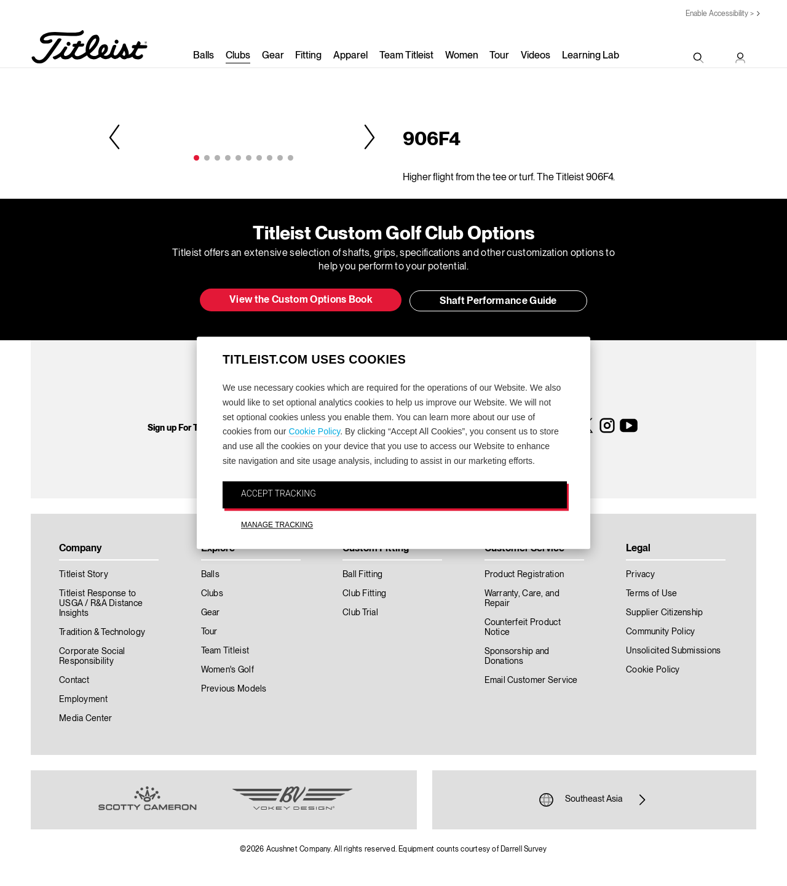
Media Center (85, 718)
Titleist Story (83, 574)
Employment (83, 699)
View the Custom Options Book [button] (300, 300)
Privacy (640, 574)
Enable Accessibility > (720, 13)
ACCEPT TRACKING (278, 493)
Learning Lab (590, 56)
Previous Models (234, 689)
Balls (203, 56)
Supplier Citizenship (664, 613)
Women (461, 56)
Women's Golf (227, 670)
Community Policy (660, 632)
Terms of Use (651, 593)
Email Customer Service (531, 680)
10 (290, 158)
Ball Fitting (362, 574)
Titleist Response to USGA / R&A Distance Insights (101, 603)
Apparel (350, 56)
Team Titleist (406, 56)
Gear (273, 56)
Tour (499, 56)
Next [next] (368, 136)
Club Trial (360, 613)
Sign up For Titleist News (195, 428)
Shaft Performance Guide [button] (498, 301)
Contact (74, 680)
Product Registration (524, 574)
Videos (535, 56)
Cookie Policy (314, 432)
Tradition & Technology (102, 632)
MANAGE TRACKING (277, 525)
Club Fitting (364, 593)
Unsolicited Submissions (673, 651)
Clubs (238, 56)
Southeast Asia (594, 800)
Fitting (308, 56)
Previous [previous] (116, 136)
